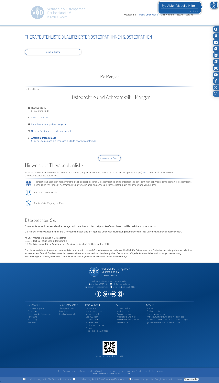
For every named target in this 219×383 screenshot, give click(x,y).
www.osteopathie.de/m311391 (109, 356)
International (33, 322)
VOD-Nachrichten (123, 308)
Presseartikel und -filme (126, 317)
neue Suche (53, 52)
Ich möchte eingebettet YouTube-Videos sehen (47, 379)
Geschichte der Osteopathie (39, 314)
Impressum (89, 287)
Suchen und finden (155, 311)
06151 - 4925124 (39, 117)
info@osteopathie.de (120, 284)
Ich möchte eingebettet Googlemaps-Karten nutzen (155, 379)
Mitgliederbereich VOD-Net (122, 287)
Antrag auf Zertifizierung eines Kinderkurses (165, 317)
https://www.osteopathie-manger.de (48, 124)
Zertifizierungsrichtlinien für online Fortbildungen (168, 320)
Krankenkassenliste (67, 314)
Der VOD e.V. (91, 308)
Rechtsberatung (93, 320)
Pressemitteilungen (124, 314)
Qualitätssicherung (67, 311)
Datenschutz (102, 287)
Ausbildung (32, 320)
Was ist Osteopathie (36, 308)
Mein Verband (167, 14)
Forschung (32, 317)
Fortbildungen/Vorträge (96, 325)
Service (189, 14)
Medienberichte (123, 311)
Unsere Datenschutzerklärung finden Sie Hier (111, 374)
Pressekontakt (122, 322)
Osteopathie (130, 14)
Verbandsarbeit (92, 314)
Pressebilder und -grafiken (127, 320)
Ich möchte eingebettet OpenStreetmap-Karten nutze (100, 379)
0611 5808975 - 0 (98, 284)
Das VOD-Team (92, 317)
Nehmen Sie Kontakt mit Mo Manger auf (51, 131)
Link (144, 172)
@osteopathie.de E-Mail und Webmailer (164, 322)
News (180, 14)
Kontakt (150, 308)
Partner (89, 328)
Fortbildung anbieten (156, 314)
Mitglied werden (93, 322)
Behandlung (33, 311)
